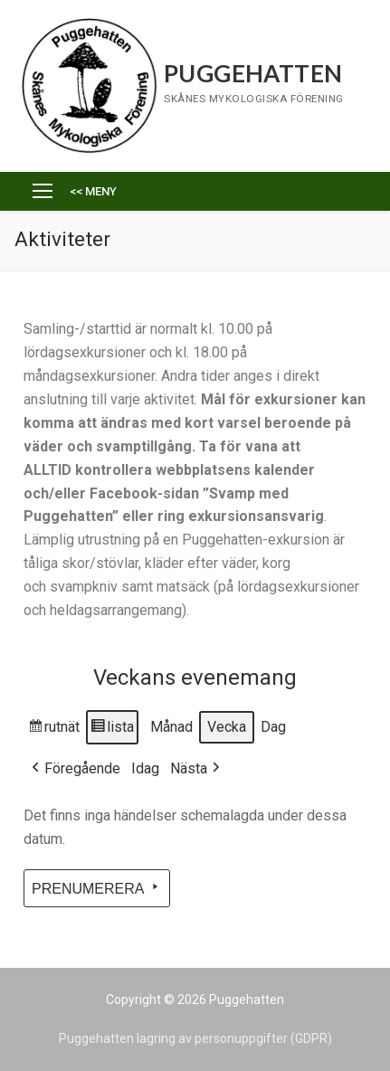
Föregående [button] (74, 769)
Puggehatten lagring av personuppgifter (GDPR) (195, 1038)
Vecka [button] (226, 726)
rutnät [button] (53, 729)
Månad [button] (171, 726)
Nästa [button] (197, 769)
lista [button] (112, 729)
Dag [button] (273, 726)
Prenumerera (97, 887)
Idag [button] (145, 768)
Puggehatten (253, 74)
